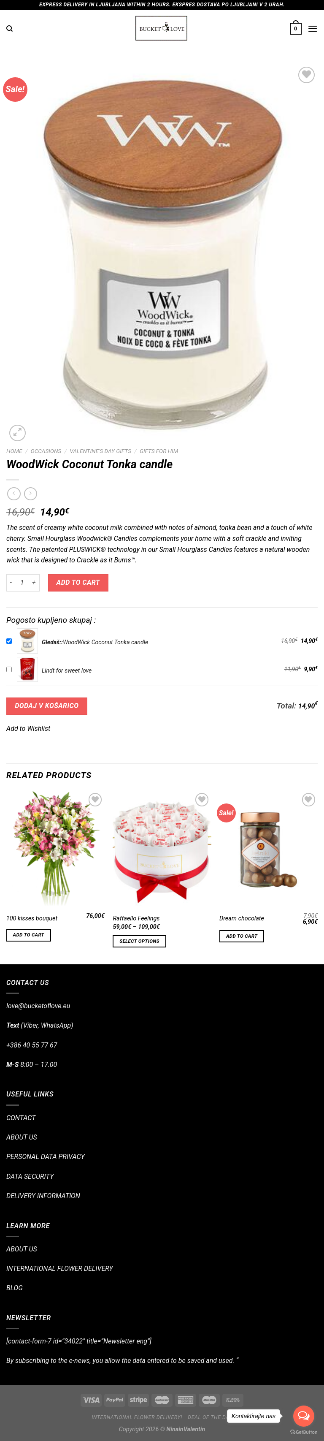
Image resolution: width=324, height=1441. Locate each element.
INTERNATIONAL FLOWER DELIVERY (59, 1269)
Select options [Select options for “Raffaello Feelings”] (139, 941)
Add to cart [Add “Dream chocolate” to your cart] (241, 936)
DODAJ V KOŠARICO (46, 706)
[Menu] (313, 28)
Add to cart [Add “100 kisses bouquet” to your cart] (28, 935)
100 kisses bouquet (31, 918)
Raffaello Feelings (136, 918)
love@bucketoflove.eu (38, 1006)
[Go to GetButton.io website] (303, 1432)
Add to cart (78, 582)
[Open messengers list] (303, 1416)
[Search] (9, 29)
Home (14, 451)
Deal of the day (210, 1417)
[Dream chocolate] (268, 850)
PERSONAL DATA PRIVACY (45, 1157)
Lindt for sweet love (67, 670)
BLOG (14, 1288)
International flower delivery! (137, 1417)
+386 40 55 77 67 (31, 1045)
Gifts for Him (159, 451)
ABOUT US (21, 1137)
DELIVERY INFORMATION (43, 1196)
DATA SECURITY (30, 1176)
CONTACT (20, 1118)
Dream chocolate (241, 918)
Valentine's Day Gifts (100, 451)
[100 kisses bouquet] (55, 850)
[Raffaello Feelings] (162, 850)
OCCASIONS (46, 451)
